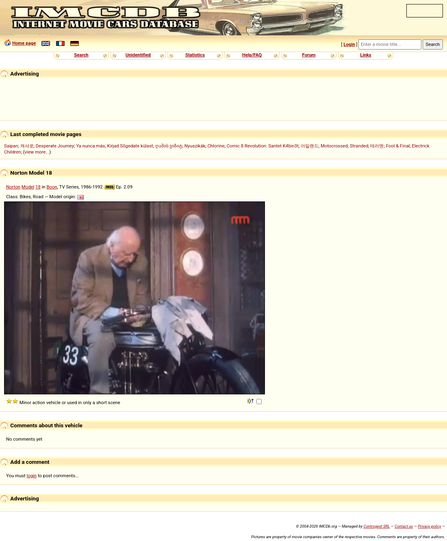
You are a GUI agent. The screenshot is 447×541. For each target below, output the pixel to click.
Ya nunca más (90, 146)
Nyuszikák (195, 146)
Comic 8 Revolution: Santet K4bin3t (262, 146)
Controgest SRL (376, 526)
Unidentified (138, 55)
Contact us (404, 526)
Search (81, 55)
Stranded (359, 146)
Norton (13, 187)
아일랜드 (310, 146)
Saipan (11, 146)
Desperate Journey (55, 146)
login (32, 475)
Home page (24, 43)
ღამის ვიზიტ (168, 146)
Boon (52, 187)
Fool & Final (398, 146)
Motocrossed (334, 146)
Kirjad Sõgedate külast (130, 146)
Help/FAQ (252, 55)
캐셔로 (27, 146)
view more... (37, 152)
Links (365, 55)
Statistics (195, 55)
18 (38, 187)
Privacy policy (429, 526)
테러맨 (377, 146)
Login (349, 44)
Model (28, 187)
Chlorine (215, 146)
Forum (309, 55)
